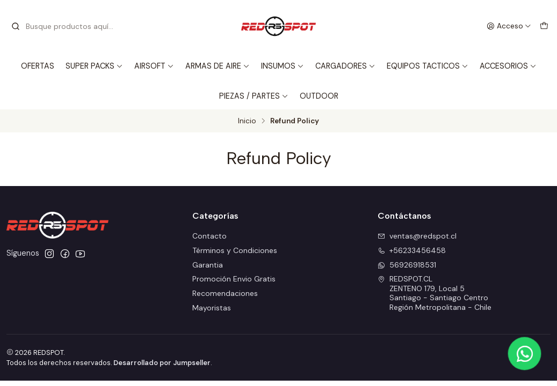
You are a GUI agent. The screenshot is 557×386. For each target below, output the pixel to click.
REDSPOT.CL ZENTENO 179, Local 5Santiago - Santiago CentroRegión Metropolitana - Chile (434, 293)
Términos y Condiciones (234, 250)
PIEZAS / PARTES (253, 96)
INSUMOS (282, 66)
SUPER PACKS (94, 66)
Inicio (247, 121)
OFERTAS (37, 66)
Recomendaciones (225, 293)
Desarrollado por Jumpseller (162, 362)
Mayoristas (211, 308)
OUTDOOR (319, 96)
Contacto (209, 236)
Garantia (207, 265)
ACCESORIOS (508, 66)
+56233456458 (412, 250)
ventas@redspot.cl (417, 236)
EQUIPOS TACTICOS (427, 66)
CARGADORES (345, 66)
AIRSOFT (154, 66)
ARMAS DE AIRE (217, 66)
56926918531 (407, 265)
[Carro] (544, 26)
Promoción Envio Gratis (234, 279)
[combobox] (65, 26)
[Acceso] (509, 26)
